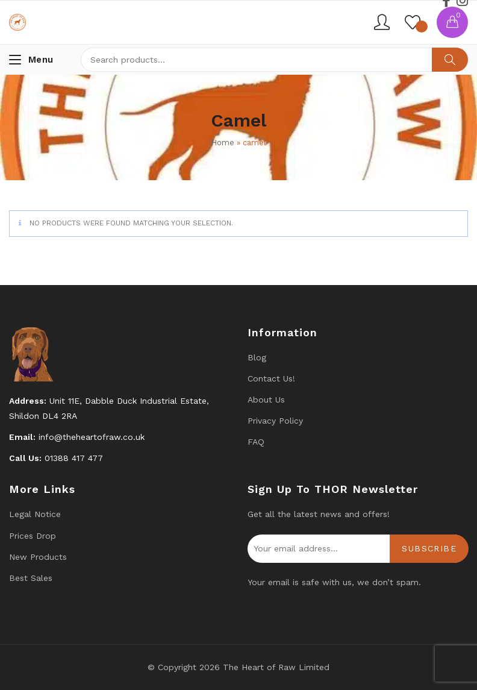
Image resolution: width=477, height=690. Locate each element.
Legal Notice (35, 514)
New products (38, 557)
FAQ (256, 442)
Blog (257, 357)
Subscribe (429, 548)
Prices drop (32, 536)
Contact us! (271, 378)
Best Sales (30, 578)
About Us (266, 399)
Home (222, 142)
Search (450, 60)
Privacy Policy (275, 420)
